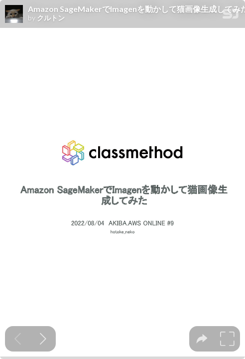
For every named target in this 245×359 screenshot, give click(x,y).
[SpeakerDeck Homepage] (231, 15)
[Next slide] (43, 339)
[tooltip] (202, 339)
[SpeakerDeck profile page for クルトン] (14, 14)
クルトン (51, 17)
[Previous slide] (17, 339)
